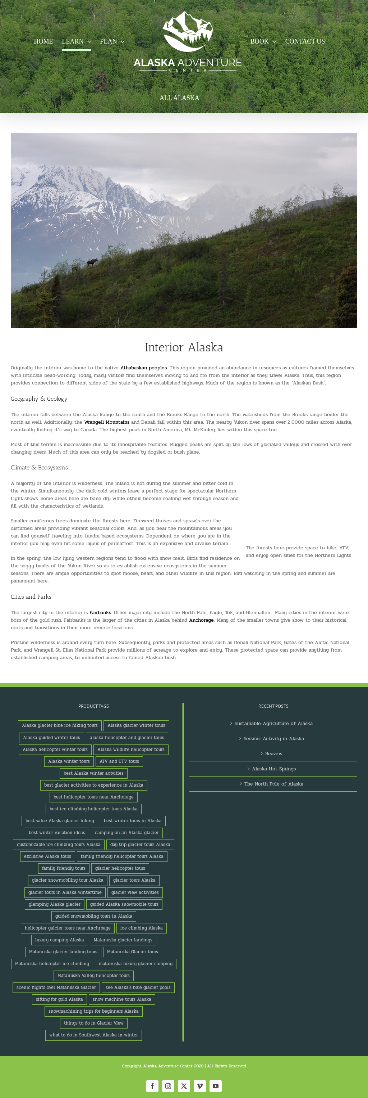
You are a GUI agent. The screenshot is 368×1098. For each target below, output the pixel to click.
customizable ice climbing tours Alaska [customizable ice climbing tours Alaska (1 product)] (59, 844)
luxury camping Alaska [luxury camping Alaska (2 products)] (59, 940)
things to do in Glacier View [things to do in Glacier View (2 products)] (94, 1023)
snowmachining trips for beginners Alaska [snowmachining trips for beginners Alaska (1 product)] (94, 1011)
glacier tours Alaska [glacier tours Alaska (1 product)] (134, 880)
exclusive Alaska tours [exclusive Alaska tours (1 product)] (47, 856)
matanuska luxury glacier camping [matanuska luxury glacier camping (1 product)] (135, 963)
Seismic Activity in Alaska (274, 738)
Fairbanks (100, 612)
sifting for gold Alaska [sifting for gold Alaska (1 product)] (59, 999)
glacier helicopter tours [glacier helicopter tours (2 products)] (120, 868)
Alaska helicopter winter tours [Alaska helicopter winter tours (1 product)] (55, 749)
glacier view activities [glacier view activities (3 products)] (135, 892)
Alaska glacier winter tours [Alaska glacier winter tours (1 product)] (136, 725)
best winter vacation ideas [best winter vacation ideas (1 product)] (57, 832)
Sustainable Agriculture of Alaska (274, 723)
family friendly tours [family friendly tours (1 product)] (64, 868)
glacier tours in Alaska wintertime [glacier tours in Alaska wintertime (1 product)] (65, 892)
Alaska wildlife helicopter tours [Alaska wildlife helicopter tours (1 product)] (131, 749)
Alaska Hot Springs (274, 769)
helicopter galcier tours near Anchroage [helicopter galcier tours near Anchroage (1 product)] (68, 928)
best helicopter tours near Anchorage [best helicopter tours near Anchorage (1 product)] (94, 797)
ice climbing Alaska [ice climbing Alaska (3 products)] (141, 928)
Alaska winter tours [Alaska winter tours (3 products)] (69, 761)
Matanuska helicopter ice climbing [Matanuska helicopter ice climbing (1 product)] (52, 963)
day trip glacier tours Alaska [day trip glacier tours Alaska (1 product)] (140, 844)
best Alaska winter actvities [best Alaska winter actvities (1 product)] (94, 773)
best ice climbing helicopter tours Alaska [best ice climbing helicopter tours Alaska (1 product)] (94, 809)
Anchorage (201, 620)
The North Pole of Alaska (273, 784)
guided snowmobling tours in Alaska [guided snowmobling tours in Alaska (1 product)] (93, 916)
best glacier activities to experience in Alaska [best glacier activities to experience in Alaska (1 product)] (93, 785)
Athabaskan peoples (143, 368)
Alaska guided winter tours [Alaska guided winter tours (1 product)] (51, 737)
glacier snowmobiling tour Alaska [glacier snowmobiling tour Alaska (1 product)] (68, 880)
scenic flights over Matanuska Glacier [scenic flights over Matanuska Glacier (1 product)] (56, 987)
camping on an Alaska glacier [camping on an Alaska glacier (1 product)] (127, 832)
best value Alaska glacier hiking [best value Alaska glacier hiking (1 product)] (60, 820)
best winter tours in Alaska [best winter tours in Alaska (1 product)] (133, 820)
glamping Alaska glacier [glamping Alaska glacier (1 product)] (54, 904)
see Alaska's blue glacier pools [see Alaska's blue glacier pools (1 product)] (138, 987)
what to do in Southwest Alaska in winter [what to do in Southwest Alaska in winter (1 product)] (93, 1035)
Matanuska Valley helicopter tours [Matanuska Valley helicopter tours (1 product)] (94, 975)
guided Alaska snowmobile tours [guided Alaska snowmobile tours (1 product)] (124, 904)
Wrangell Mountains (106, 422)
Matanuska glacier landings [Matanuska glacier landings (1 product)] (123, 940)
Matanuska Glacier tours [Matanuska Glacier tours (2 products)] (132, 951)
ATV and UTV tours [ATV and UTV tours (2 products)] (119, 761)
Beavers (273, 753)
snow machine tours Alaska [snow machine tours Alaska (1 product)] (122, 999)
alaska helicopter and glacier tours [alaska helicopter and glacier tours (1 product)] (127, 737)
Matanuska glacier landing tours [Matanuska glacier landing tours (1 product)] (63, 951)
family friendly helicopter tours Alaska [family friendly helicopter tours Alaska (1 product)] (122, 856)
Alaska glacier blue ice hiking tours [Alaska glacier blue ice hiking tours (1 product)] (60, 725)
